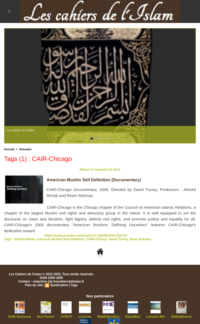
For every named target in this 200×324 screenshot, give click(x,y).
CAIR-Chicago (96, 239)
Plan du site (33, 285)
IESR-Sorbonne (19, 317)
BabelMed (133, 317)
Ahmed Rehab (24, 239)
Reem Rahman (140, 239)
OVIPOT (66, 317)
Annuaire (25, 149)
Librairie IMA (155, 317)
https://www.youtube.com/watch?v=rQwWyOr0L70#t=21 (86, 235)
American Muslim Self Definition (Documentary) (94, 180)
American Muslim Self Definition (60, 239)
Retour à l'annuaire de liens (100, 169)
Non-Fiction (46, 317)
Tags (74, 285)
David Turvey (118, 239)
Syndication (59, 285)
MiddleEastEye (108, 317)
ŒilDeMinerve (181, 317)
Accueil (9, 149)
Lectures (84, 317)
